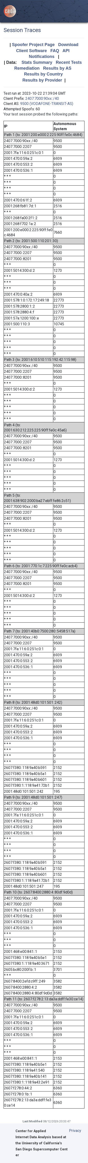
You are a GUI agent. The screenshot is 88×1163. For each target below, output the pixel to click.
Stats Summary (37, 62)
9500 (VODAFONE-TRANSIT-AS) (46, 103)
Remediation (27, 68)
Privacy (75, 1130)
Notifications (41, 56)
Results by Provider (42, 80)
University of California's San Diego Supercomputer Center (41, 1149)
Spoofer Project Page (33, 44)
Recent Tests (69, 62)
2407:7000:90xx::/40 (42, 98)
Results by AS (57, 68)
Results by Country (43, 74)
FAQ (54, 50)
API (65, 50)
